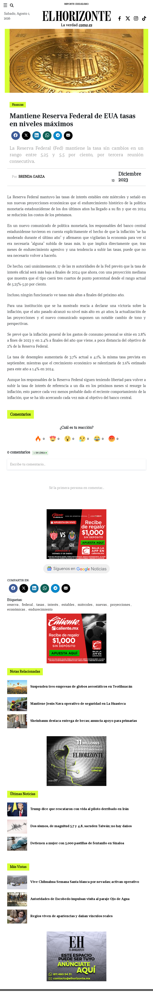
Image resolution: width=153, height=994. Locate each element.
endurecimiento (40, 609)
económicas (16, 609)
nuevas (101, 605)
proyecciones (120, 605)
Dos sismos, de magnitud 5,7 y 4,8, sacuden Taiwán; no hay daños (81, 826)
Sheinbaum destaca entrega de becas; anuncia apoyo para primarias (83, 721)
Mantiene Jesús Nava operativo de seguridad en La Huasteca (78, 704)
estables (68, 605)
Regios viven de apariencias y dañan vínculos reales (71, 916)
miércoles (85, 605)
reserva (13, 605)
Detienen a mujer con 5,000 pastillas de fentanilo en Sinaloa (77, 843)
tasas (40, 605)
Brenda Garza (32, 177)
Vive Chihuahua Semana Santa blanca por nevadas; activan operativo (84, 882)
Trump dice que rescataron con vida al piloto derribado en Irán (79, 809)
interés (53, 605)
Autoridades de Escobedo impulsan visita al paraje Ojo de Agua (79, 899)
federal (27, 605)
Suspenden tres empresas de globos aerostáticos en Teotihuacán (81, 686)
